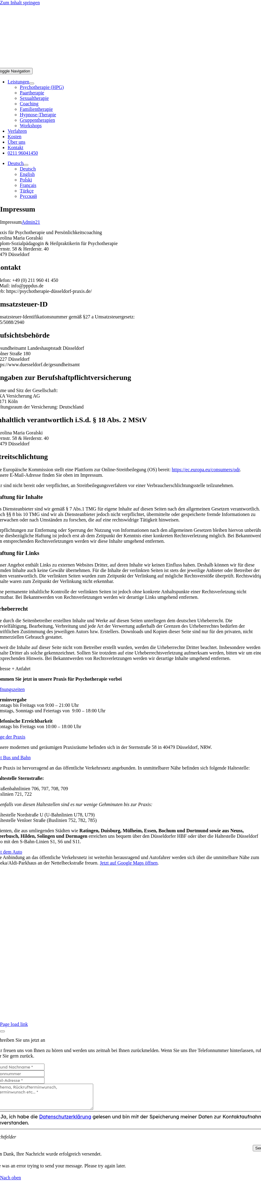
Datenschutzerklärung (192, 991)
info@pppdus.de (131, 1007)
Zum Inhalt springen (20, 2)
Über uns (130, 996)
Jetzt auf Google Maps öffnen (129, 862)
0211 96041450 (130, 1002)
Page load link (14, 1024)
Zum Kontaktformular (130, 1013)
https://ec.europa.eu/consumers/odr (206, 469)
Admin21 (31, 222)
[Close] (2, 1031)
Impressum (144, 991)
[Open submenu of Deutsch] (25, 165)
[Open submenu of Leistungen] (31, 83)
